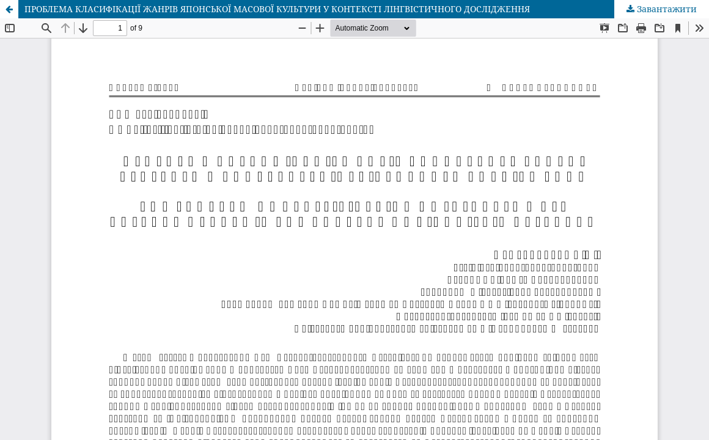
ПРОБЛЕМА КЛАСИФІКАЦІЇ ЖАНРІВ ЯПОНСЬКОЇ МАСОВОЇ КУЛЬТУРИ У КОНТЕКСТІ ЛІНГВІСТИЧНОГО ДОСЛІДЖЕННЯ (277, 9)
